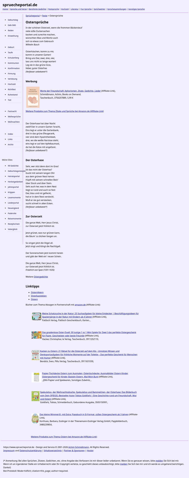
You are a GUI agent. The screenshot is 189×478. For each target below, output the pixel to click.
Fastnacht (12, 111)
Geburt (11, 47)
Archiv (10, 144)
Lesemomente (14, 197)
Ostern (34, 299)
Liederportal (13, 203)
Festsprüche (53, 9)
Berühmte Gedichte (37, 9)
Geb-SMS (12, 25)
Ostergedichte (41, 276)
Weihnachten (14, 122)
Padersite (12, 213)
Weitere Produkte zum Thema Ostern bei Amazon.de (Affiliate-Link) (64, 436)
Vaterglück (12, 229)
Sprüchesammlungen (116, 9)
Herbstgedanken (14, 181)
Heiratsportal (14, 176)
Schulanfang (13, 57)
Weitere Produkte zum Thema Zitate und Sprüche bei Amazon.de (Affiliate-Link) (65, 111)
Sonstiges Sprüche (136, 9)
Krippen (11, 192)
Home (5, 9)
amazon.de (80, 304)
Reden (11, 30)
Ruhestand (13, 94)
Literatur (74, 9)
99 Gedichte (13, 165)
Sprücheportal (33, 15)
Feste (44, 15)
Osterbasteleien (39, 295)
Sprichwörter (99, 9)
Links (10, 139)
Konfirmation (14, 68)
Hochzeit (65, 9)
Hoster (90, 450)
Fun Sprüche (86, 9)
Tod (9, 100)
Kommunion (13, 63)
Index (10, 134)
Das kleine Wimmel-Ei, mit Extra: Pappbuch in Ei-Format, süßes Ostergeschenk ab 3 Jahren (84, 414)
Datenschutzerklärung (31, 450)
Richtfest (12, 89)
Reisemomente (14, 218)
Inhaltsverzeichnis (53, 450)
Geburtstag (13, 20)
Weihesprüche (14, 116)
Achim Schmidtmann (78, 447)
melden (159, 460)
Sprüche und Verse (18, 9)
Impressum (9, 450)
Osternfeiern (37, 292)
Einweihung (13, 36)
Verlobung (12, 79)
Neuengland (13, 208)
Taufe (10, 52)
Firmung (11, 73)
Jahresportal (13, 187)
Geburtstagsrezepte (14, 171)
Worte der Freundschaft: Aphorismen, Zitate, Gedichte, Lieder (70, 90)
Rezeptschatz (14, 224)
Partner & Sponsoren (74, 450)
